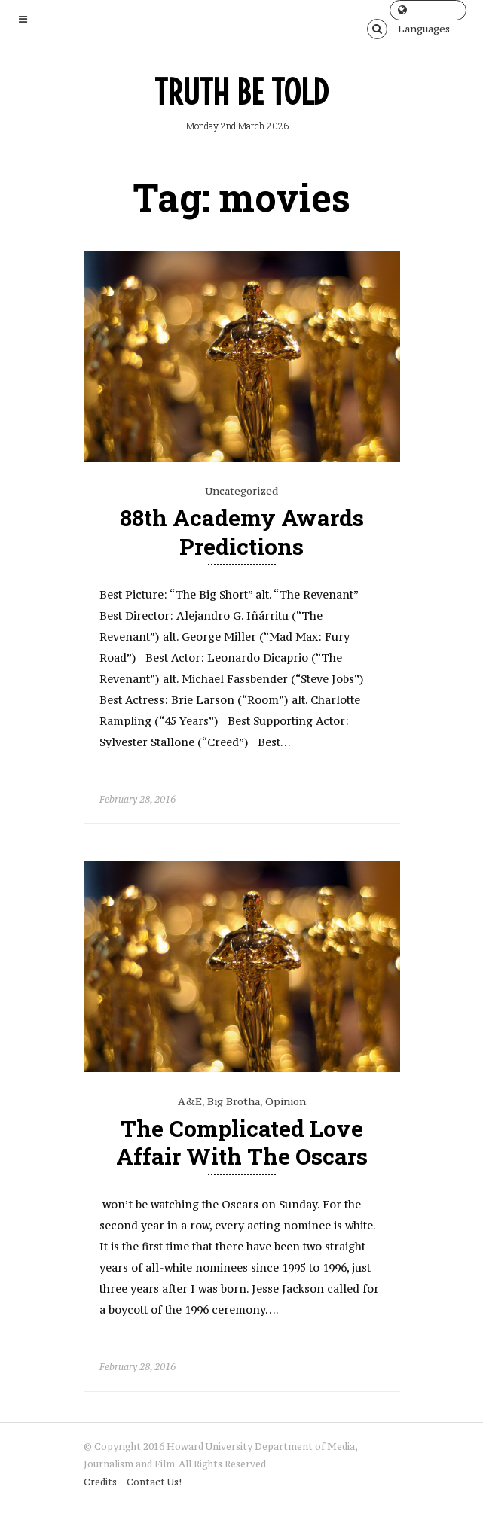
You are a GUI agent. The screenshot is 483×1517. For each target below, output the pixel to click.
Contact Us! (154, 1482)
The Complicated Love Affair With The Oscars (242, 1142)
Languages (424, 12)
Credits (100, 1482)
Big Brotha (233, 1101)
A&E (190, 1101)
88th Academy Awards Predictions (242, 531)
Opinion (285, 1101)
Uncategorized (241, 491)
